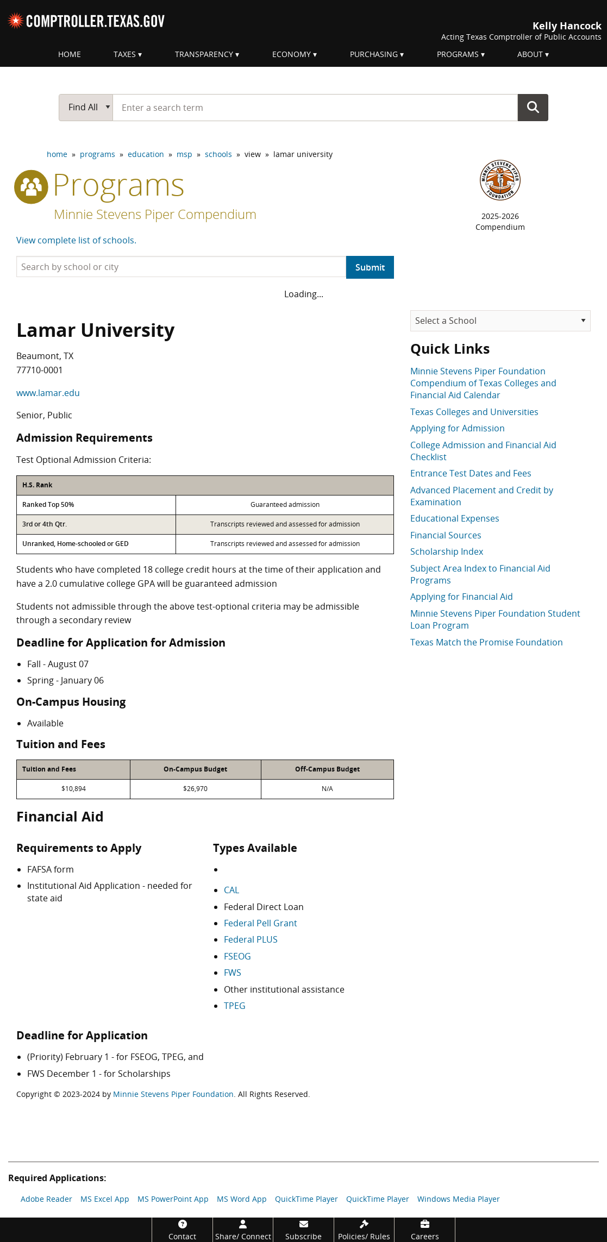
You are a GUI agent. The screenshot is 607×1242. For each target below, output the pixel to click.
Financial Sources (445, 535)
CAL (231, 890)
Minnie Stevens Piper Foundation (173, 1094)
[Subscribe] (303, 1230)
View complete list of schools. (76, 240)
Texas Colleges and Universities (474, 412)
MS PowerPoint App (173, 1199)
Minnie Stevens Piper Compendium (155, 214)
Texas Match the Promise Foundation (486, 642)
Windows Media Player (458, 1199)
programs (97, 154)
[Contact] (182, 1230)
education (146, 154)
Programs (458, 54)
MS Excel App (104, 1199)
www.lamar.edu (48, 393)
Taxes (125, 54)
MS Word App (242, 1199)
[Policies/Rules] (364, 1230)
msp (184, 154)
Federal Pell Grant (260, 923)
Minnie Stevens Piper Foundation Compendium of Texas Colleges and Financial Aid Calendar (483, 383)
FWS (232, 972)
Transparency (204, 54)
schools (218, 154)
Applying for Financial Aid (461, 597)
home (57, 154)
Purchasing (374, 54)
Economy (291, 54)
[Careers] (425, 1230)
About (530, 54)
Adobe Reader (46, 1199)
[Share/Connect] (243, 1230)
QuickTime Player (306, 1199)
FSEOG (237, 956)
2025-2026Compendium (500, 221)
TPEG (235, 1006)
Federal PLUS (251, 939)
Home (69, 54)
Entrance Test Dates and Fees (470, 473)
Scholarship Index (446, 551)
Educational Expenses (454, 518)
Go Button (533, 107)
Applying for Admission (457, 428)
